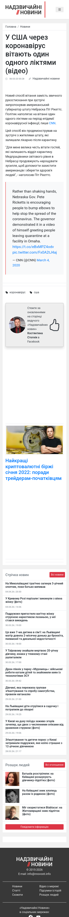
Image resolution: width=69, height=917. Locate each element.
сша (36, 292)
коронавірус (17, 292)
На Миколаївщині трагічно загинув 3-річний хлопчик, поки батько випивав (34, 585)
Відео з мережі (49, 886)
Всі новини (57, 574)
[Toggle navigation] (60, 9)
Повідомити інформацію (34, 826)
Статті (16, 890)
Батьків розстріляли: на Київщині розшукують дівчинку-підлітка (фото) (38, 777)
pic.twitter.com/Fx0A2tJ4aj (34, 252)
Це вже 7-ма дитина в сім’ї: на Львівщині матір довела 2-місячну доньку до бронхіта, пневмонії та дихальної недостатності (34, 636)
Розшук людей (49, 894)
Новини (25, 26)
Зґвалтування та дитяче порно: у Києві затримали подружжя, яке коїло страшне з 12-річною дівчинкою (33, 743)
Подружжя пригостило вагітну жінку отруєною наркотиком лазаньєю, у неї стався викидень (30, 617)
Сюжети (17, 894)
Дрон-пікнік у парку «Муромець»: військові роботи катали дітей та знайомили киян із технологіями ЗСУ (34, 672)
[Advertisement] (34, 386)
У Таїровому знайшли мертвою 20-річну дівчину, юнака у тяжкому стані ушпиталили (31, 654)
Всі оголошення (54, 764)
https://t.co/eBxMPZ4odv (33, 246)
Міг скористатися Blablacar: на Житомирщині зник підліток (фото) (42, 811)
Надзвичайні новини (46, 78)
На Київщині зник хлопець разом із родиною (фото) (39, 792)
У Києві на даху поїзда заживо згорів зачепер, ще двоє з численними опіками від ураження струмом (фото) (34, 724)
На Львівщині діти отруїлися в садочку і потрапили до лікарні (31, 707)
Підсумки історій (50, 890)
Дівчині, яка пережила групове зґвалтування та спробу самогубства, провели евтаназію (30, 691)
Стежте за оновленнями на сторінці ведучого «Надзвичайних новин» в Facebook (37, 324)
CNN (52, 123)
